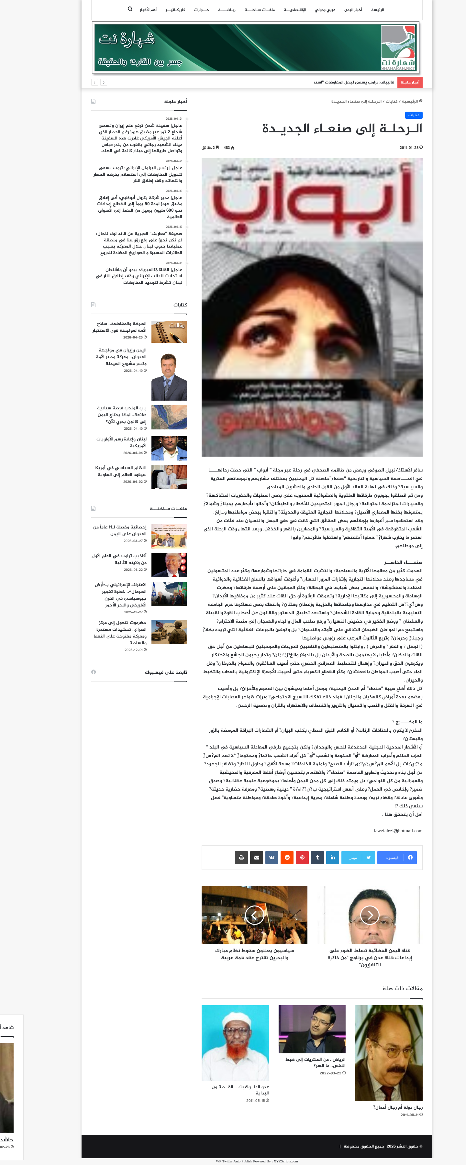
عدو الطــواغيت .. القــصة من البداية (216, 1090)
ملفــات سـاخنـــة (236, 10)
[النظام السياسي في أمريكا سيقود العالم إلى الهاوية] (145, 477)
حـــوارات (177, 10)
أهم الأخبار (124, 10)
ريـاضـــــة (203, 10)
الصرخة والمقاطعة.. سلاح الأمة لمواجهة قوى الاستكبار (96, 327)
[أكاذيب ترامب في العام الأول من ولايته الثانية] (145, 565)
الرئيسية (388, 101)
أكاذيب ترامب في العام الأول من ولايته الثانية (95, 559)
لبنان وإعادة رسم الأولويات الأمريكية (97, 443)
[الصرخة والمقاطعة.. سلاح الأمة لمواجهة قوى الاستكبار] (145, 331)
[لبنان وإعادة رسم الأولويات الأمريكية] (145, 448)
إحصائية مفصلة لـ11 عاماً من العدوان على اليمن (96, 531)
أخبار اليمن (329, 10)
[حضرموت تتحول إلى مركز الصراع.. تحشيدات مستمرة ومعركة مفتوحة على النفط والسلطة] (145, 632)
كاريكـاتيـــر (151, 10)
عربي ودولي (301, 10)
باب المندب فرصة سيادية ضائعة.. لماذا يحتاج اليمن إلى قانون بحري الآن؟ (98, 415)
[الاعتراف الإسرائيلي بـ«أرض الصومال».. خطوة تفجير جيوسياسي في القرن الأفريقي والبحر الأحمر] (145, 594)
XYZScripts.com (262, 1162)
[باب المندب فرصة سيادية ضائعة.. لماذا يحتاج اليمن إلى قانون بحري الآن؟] (145, 417)
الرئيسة (353, 10)
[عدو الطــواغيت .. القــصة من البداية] (211, 1043)
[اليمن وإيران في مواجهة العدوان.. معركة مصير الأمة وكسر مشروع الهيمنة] (145, 374)
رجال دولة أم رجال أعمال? (374, 1107)
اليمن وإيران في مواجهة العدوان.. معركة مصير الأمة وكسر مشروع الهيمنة (97, 357)
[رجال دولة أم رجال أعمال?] (365, 1053)
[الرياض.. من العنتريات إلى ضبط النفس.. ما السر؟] (288, 1029)
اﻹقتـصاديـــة (271, 10)
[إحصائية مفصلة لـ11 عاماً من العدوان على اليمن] (145, 536)
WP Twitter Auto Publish (210, 1162)
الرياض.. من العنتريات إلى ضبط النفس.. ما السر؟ (291, 1063)
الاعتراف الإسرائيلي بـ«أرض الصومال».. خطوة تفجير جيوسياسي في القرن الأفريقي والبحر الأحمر (97, 595)
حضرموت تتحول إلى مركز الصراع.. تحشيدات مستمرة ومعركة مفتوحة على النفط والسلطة (96, 633)
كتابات (368, 101)
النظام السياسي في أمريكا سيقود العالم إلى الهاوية (97, 471)
